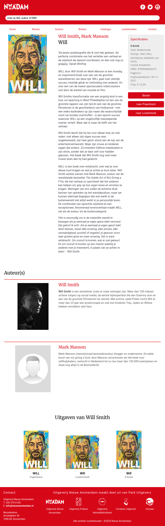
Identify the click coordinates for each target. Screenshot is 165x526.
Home (12, 29)
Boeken (82, 29)
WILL (36, 473)
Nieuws (36, 29)
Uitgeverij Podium (78, 509)
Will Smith (68, 284)
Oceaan (150, 509)
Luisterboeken (129, 29)
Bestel (146, 95)
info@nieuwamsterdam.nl (20, 505)
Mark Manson (72, 347)
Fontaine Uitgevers (126, 509)
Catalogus (105, 29)
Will (82, 473)
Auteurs (59, 29)
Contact (152, 29)
